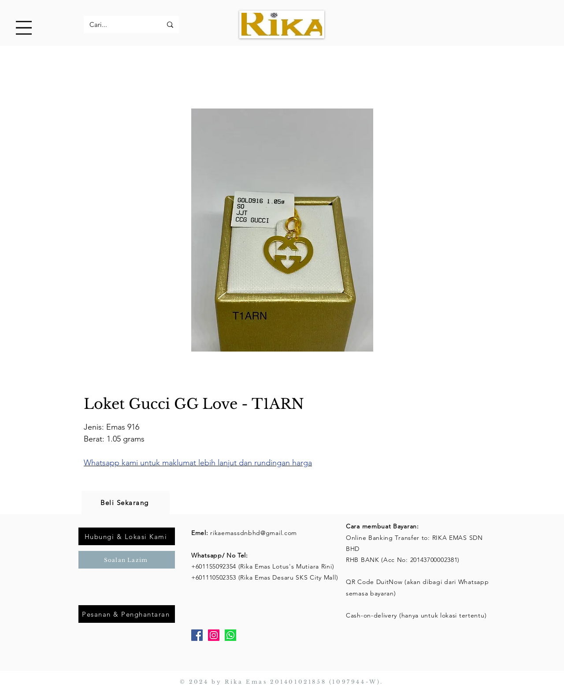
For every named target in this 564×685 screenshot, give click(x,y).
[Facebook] (197, 635)
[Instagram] (213, 635)
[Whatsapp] (230, 635)
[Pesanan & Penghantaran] (126, 614)
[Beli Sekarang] (126, 502)
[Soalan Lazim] (126, 560)
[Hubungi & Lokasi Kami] (126, 536)
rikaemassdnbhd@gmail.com (253, 533)
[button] (24, 28)
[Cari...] (118, 24)
